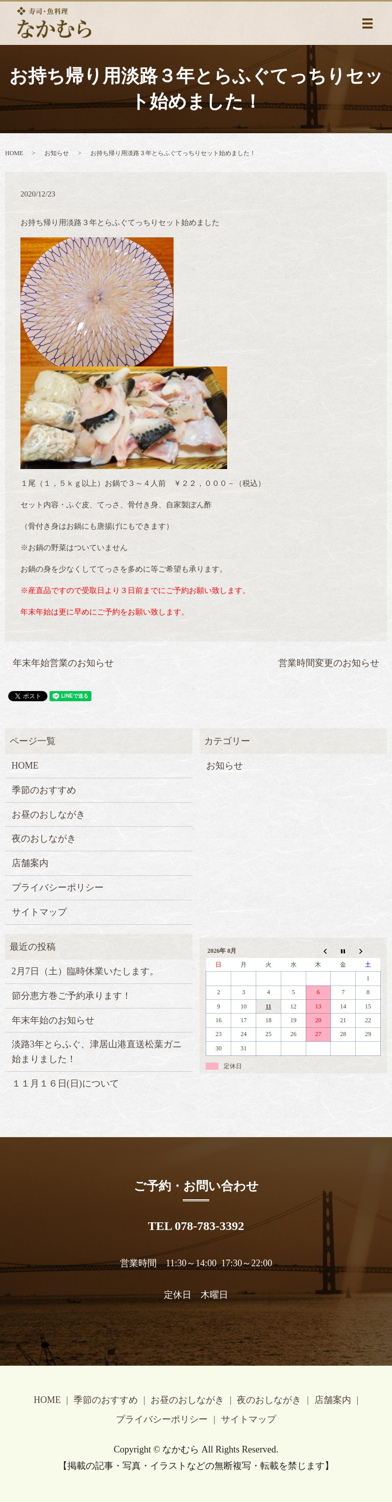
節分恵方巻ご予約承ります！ (71, 996)
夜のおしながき (44, 838)
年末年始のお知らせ (53, 1020)
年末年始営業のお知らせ (63, 663)
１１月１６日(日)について (65, 1083)
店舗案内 (30, 863)
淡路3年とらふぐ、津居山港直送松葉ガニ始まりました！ (97, 1051)
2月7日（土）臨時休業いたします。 (85, 971)
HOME (14, 153)
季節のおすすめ (44, 790)
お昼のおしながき (48, 814)
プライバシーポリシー (58, 887)
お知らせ (56, 153)
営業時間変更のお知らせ (328, 663)
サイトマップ (39, 912)
